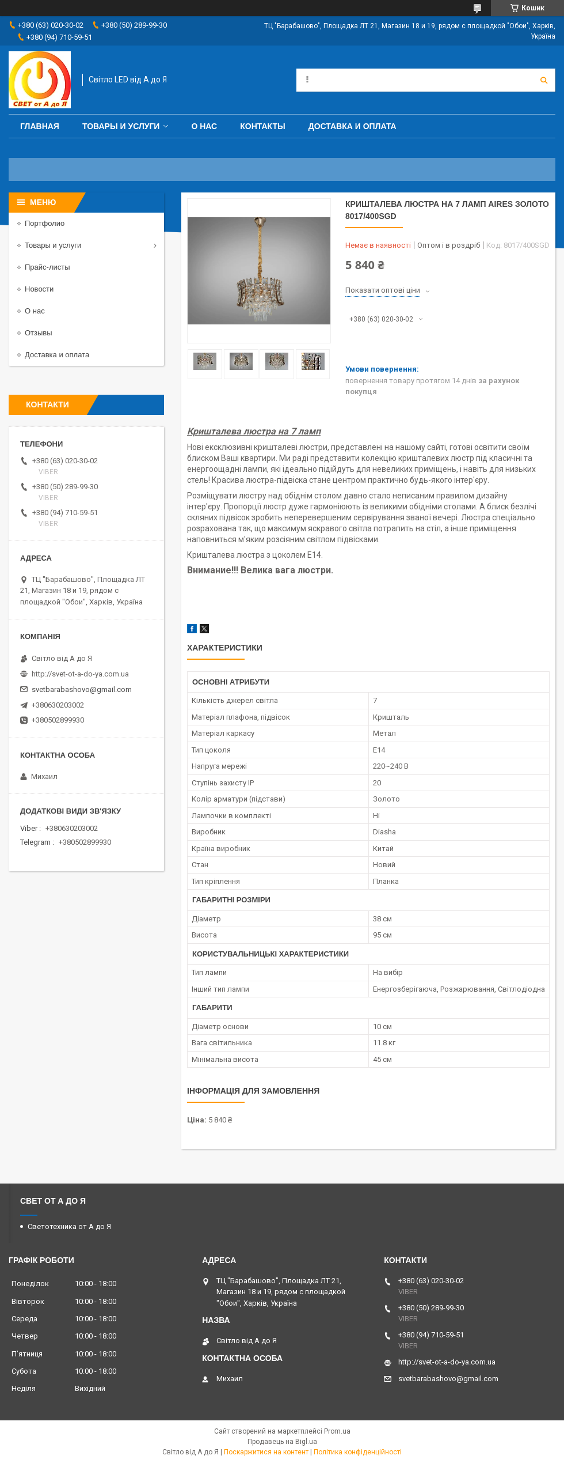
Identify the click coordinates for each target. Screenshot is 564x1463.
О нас (204, 126)
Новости (39, 289)
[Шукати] (543, 80)
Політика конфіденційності (358, 1452)
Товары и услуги (121, 126)
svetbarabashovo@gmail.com (82, 689)
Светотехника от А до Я (69, 1226)
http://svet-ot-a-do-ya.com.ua (80, 674)
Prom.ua (337, 1431)
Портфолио (44, 223)
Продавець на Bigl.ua (282, 1442)
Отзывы (38, 332)
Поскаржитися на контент (266, 1452)
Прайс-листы (47, 267)
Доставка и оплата (352, 126)
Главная (39, 126)
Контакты (262, 126)
